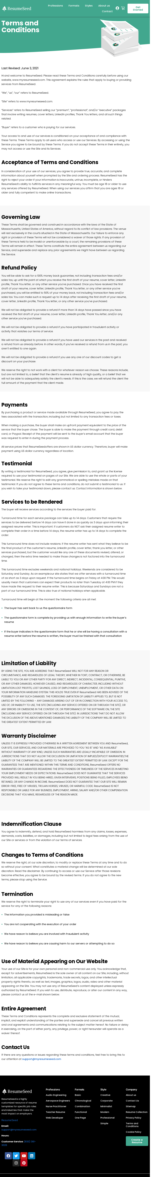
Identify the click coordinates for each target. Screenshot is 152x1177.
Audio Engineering (56, 1095)
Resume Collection (136, 1112)
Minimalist (106, 1106)
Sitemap (131, 1106)
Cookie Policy (133, 1132)
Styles (89, 5)
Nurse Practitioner (56, 1106)
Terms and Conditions (132, 1125)
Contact (107, 11)
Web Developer (54, 1117)
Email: (5, 1126)
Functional (81, 1112)
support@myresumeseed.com (41, 1059)
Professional (107, 1117)
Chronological (83, 1100)
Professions (55, 5)
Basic (78, 1095)
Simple (104, 1123)
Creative (105, 1095)
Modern (104, 1112)
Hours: (5, 1135)
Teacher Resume (55, 1112)
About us (104, 5)
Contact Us (132, 1100)
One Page (80, 1117)
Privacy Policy (133, 1117)
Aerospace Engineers (58, 1100)
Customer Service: (12, 1141)
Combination (82, 1106)
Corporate (106, 1100)
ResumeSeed (9, 1120)
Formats (74, 5)
